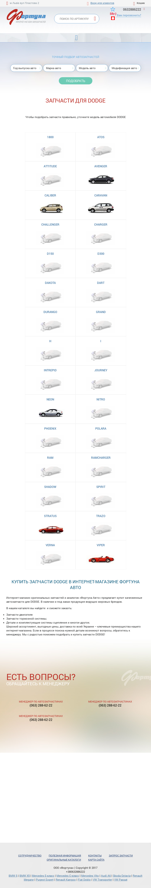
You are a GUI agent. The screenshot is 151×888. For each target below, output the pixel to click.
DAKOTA (50, 283)
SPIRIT (100, 487)
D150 (50, 253)
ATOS (100, 137)
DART (100, 283)
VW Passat (120, 879)
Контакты (95, 855)
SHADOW (50, 487)
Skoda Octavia (122, 875)
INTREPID (50, 370)
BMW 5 (13, 875)
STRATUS (50, 516)
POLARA (100, 428)
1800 (50, 137)
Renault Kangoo (66, 879)
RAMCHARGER (101, 457)
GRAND (101, 312)
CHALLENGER (50, 224)
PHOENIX (50, 428)
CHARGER (100, 224)
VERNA (50, 545)
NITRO (101, 399)
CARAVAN (100, 195)
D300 (100, 253)
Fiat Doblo (84, 879)
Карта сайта (96, 859)
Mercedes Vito (90, 875)
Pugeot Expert (45, 879)
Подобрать (75, 81)
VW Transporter (102, 879)
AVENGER (100, 166)
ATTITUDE (50, 166)
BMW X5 (24, 875)
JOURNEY (100, 370)
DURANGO (50, 312)
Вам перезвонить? (129, 15)
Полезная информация (65, 855)
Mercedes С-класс (67, 875)
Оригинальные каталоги (64, 859)
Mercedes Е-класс (43, 875)
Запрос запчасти (121, 855)
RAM (50, 457)
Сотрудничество (29, 855)
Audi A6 (106, 875)
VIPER (101, 545)
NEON (50, 399)
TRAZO (100, 516)
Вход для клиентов (102, 2)
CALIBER (50, 195)
